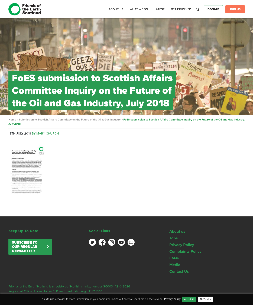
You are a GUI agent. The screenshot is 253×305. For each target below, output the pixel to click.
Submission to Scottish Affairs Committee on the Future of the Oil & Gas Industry (70, 119)
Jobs (173, 238)
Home (12, 119)
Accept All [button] (189, 299)
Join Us (235, 9)
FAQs (174, 258)
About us (177, 231)
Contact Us (179, 271)
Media (174, 265)
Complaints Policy (185, 251)
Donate (213, 9)
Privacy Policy (181, 245)
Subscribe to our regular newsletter (24, 246)
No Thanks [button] (205, 299)
